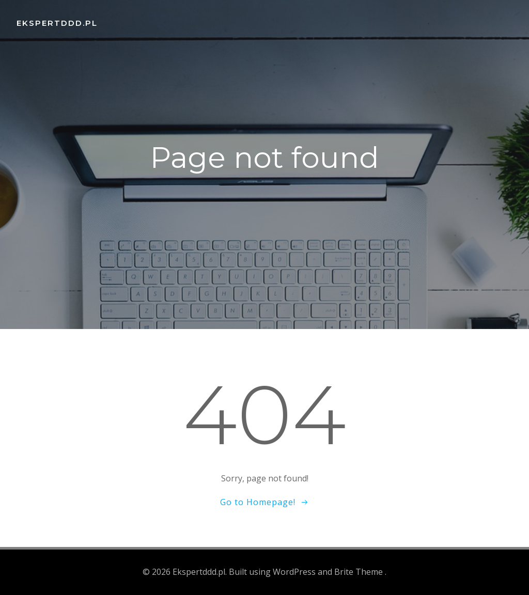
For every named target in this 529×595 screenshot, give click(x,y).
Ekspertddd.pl (57, 23)
